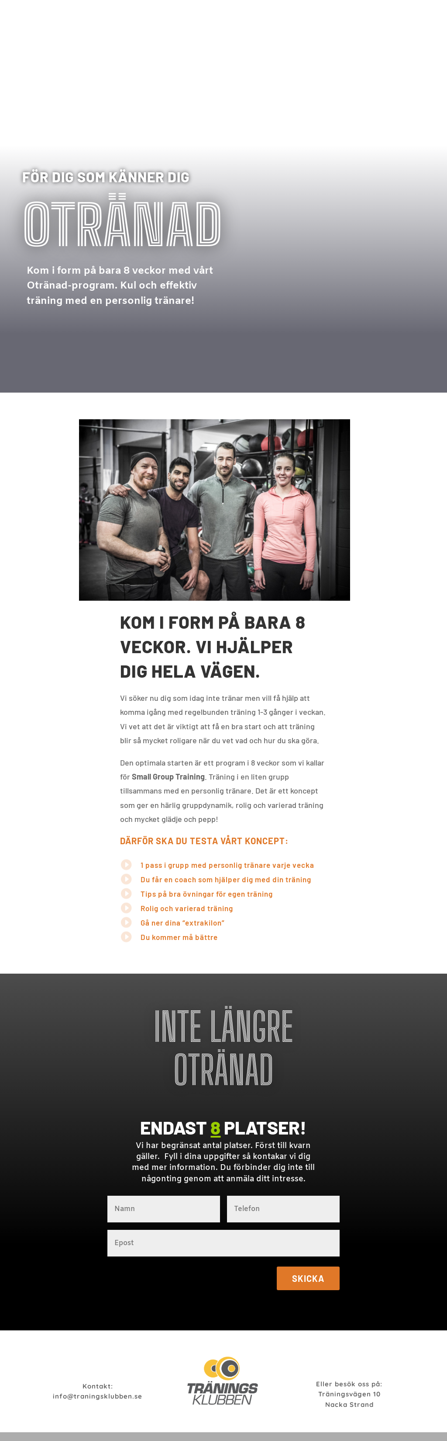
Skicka (308, 1278)
